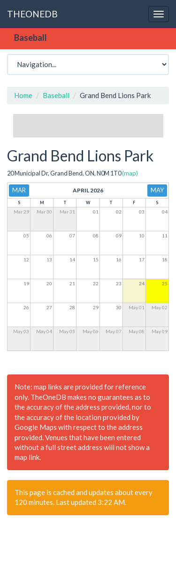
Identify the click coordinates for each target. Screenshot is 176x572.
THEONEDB (32, 13)
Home (23, 95)
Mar (19, 190)
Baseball (56, 95)
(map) (130, 173)
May (157, 190)
